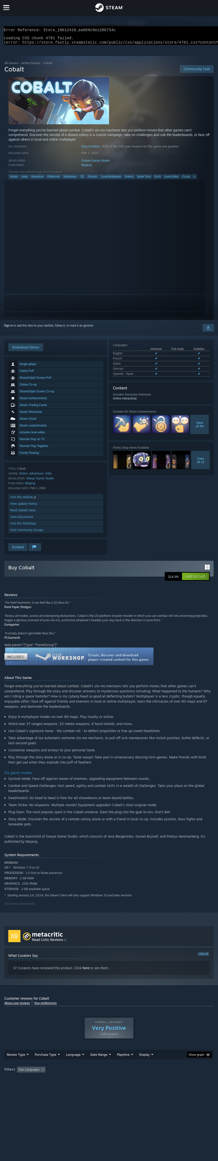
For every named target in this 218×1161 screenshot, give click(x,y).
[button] (195, 579)
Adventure (37, 179)
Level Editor (171, 179)
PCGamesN (12, 640)
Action (14, 179)
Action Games (30, 66)
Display (144, 1057)
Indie (24, 179)
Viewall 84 (200, 427)
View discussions (21, 520)
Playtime (123, 1057)
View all (203, 956)
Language (73, 1057)
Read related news (23, 513)
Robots (129, 179)
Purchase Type (45, 1057)
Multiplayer (70, 179)
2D (82, 179)
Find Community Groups (26, 533)
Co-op (186, 179)
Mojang (86, 168)
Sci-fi (157, 179)
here (85, 971)
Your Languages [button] (28, 1072)
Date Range (98, 1057)
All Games (11, 66)
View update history (23, 506)
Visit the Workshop (23, 526)
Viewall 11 (200, 463)
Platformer (53, 179)
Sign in (8, 328)
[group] (109, 1073)
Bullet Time (144, 179)
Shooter (92, 179)
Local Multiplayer (111, 179)
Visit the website (23, 500)
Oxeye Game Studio (95, 163)
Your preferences (45, 1006)
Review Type (16, 1057)
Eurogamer (11, 627)
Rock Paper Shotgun (17, 610)
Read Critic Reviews (47, 942)
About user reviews (17, 1006)
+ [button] (194, 179)
